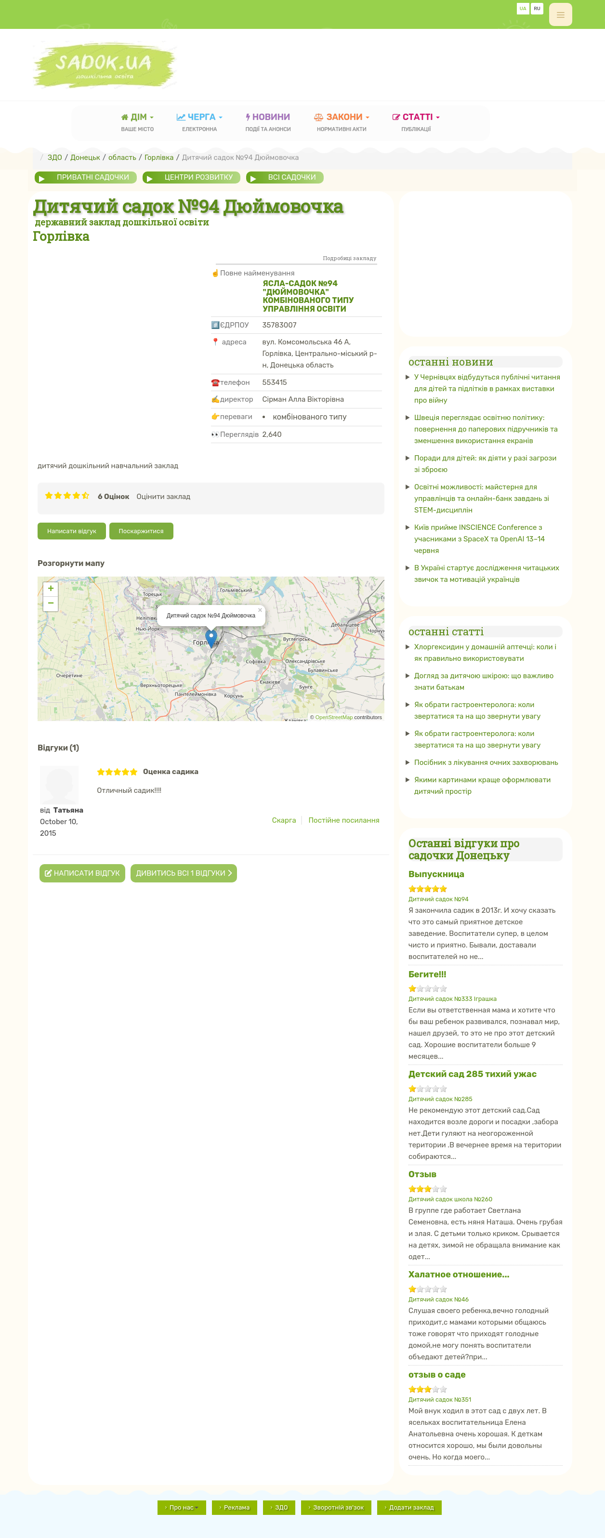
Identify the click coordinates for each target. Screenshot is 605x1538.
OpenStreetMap (334, 717)
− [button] (51, 604)
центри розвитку (199, 177)
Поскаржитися (141, 531)
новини (268, 123)
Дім (137, 123)
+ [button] (51, 589)
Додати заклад (411, 1507)
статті (416, 123)
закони (341, 123)
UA (523, 9)
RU (537, 9)
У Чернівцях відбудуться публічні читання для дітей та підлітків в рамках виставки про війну (487, 389)
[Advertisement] (397, 60)
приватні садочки (93, 177)
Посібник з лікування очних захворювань (486, 762)
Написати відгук (71, 531)
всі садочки (292, 177)
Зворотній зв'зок (338, 1507)
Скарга (284, 820)
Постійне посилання (344, 820)
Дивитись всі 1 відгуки (183, 873)
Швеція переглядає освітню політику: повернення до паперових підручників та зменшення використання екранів (486, 429)
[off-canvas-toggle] (560, 14)
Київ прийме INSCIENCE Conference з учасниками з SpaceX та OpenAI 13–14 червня (479, 539)
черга (200, 123)
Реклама (237, 1507)
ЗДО (281, 1507)
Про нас (184, 1507)
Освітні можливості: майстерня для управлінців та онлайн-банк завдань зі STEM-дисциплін (481, 498)
